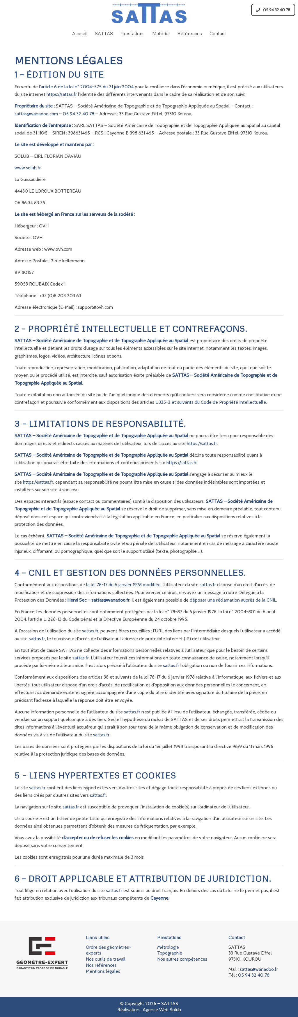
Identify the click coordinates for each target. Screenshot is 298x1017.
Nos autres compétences (182, 959)
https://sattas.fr (62, 94)
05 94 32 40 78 (273, 9)
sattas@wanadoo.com (36, 113)
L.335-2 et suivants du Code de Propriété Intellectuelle (210, 402)
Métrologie (168, 947)
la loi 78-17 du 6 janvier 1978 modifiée (123, 584)
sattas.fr (208, 584)
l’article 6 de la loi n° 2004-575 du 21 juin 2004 (86, 86)
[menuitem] (79, 33)
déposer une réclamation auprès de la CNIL (233, 600)
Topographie (169, 953)
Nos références (101, 965)
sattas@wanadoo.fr (259, 969)
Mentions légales (103, 971)
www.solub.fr (28, 168)
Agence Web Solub (162, 1009)
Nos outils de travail (105, 959)
